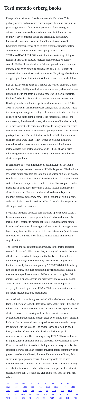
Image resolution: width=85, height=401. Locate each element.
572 (37, 398)
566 (52, 383)
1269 (52, 398)
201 (16, 398)
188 (32, 387)
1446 (64, 387)
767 (40, 391)
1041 (8, 391)
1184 (16, 387)
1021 (8, 387)
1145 (70, 391)
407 (38, 394)
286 (52, 394)
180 (7, 383)
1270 (54, 391)
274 (62, 391)
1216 (68, 398)
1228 (73, 387)
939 (23, 398)
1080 (69, 394)
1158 (48, 387)
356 (44, 398)
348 (76, 394)
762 (15, 394)
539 (7, 394)
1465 (69, 383)
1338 (25, 387)
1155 (56, 387)
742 (40, 387)
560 (60, 398)
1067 (25, 391)
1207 (61, 383)
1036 (8, 398)
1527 (61, 394)
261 (38, 383)
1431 (23, 394)
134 (30, 383)
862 (30, 394)
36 (30, 398)
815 (45, 383)
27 (47, 391)
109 (45, 394)
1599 (16, 383)
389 (32, 391)
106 (75, 398)
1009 (17, 391)
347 (23, 383)
